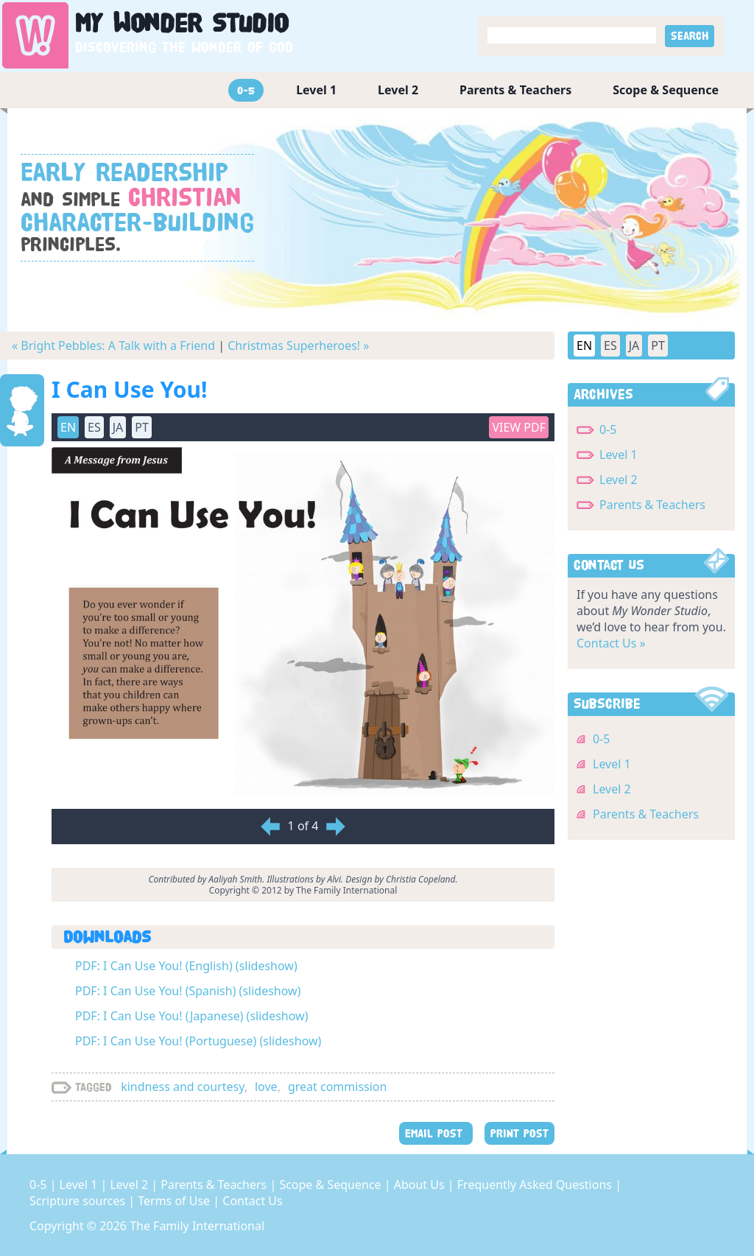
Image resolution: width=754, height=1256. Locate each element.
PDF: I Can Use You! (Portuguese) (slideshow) (198, 1041)
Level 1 (316, 90)
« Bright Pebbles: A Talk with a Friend (113, 345)
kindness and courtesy (182, 1086)
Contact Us (252, 1201)
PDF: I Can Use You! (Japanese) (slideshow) (192, 1016)
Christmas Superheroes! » (298, 345)
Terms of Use (175, 1201)
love (266, 1086)
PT (142, 427)
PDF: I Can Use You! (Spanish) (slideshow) (187, 991)
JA (118, 427)
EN (68, 427)
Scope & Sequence (666, 90)
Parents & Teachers (515, 90)
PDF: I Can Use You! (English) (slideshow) (186, 966)
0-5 (246, 90)
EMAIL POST (436, 1133)
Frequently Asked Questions (536, 1184)
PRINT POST (519, 1133)
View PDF (519, 427)
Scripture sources (78, 1201)
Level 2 (398, 90)
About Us (421, 1184)
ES (94, 427)
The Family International (197, 1226)
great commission (337, 1086)
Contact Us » (611, 643)
